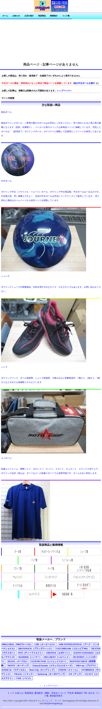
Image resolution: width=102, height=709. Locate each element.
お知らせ (16, 16)
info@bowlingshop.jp (53, 703)
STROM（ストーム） (68, 670)
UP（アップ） (75, 674)
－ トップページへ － (51, 686)
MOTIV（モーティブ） (19, 665)
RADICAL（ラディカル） (14, 670)
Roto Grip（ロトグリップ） (42, 670)
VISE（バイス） (24, 678)
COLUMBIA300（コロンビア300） (72, 648)
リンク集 (66, 16)
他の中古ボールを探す (84, 83)
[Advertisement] (51, 39)
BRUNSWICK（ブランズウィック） (36, 648)
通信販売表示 (56, 696)
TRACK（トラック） (24, 674)
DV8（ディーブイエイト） (31, 653)
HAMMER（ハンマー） (30, 657)
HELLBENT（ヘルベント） (57, 657)
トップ (11, 693)
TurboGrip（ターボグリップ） (51, 674)
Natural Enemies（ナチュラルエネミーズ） (53, 665)
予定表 (70, 693)
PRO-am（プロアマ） (86, 665)
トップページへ (64, 90)
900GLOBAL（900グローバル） (17, 644)
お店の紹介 (29, 16)
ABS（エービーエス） (45, 644)
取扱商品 (42, 16)
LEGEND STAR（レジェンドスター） (49, 661)
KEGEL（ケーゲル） (18, 661)
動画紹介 (54, 16)
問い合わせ (89, 693)
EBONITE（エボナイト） (59, 653)
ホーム (5, 16)
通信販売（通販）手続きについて (50, 693)
